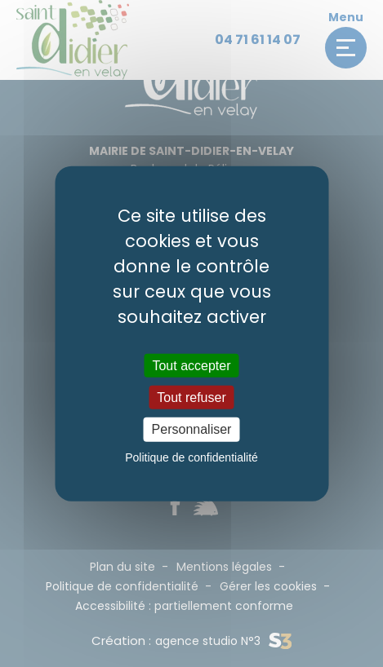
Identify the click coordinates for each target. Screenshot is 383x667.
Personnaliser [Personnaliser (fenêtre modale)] (192, 429)
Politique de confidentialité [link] (191, 456)
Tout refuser (191, 397)
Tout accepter (191, 366)
